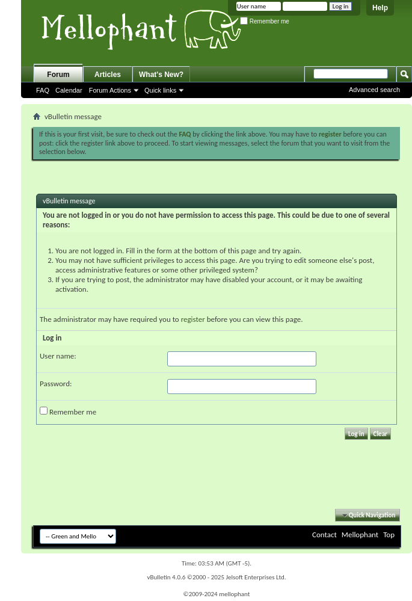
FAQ (42, 90)
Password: (56, 383)
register (193, 319)
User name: (58, 355)
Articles (107, 74)
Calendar (68, 90)
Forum (58, 74)
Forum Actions (110, 90)
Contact (324, 534)
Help (380, 8)
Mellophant (360, 534)
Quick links (160, 90)
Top (389, 534)
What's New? (161, 74)
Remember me (264, 21)
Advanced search (374, 89)
